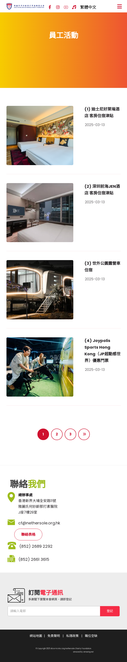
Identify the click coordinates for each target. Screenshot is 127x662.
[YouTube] (66, 7)
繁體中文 (88, 7)
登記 (110, 611)
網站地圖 (36, 636)
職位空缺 (91, 636)
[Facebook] (50, 7)
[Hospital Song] (74, 7)
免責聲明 (53, 636)
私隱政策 (72, 636)
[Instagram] (58, 7)
